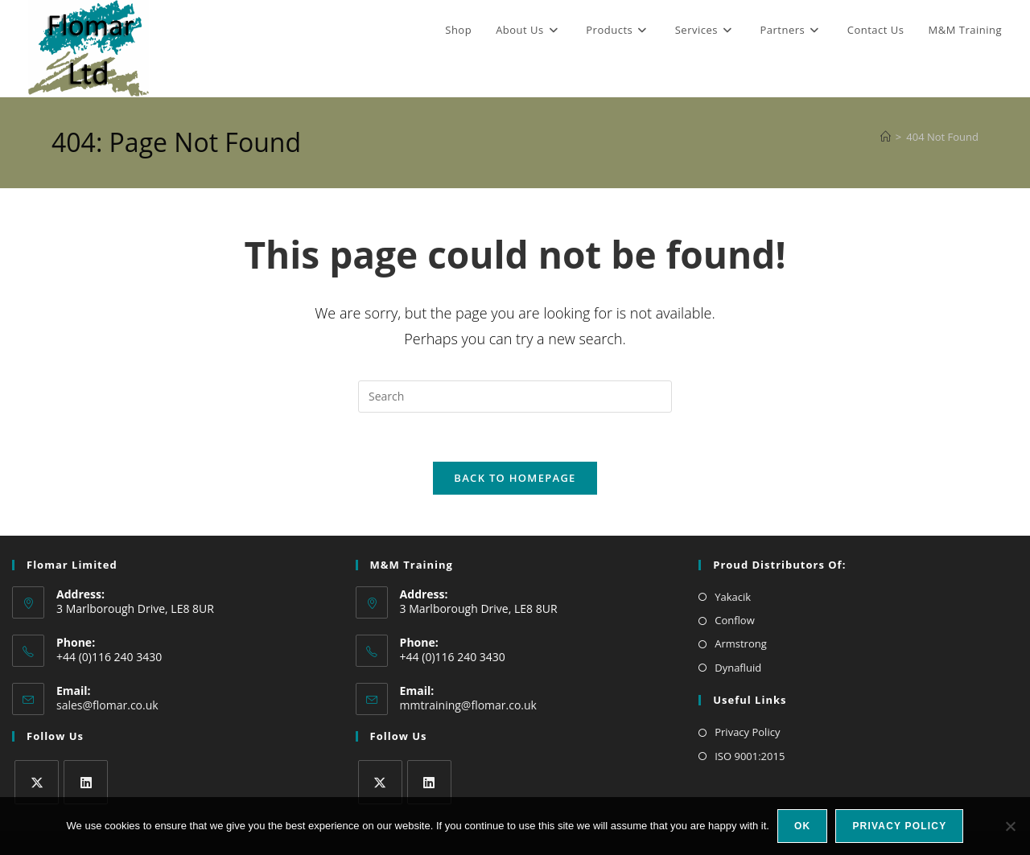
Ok (802, 826)
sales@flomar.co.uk (107, 705)
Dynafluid (738, 667)
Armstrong (741, 643)
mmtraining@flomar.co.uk (468, 705)
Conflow (735, 620)
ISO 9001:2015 (750, 756)
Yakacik (733, 597)
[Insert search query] (515, 396)
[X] (36, 782)
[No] (1010, 826)
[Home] (885, 136)
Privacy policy (899, 826)
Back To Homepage (514, 478)
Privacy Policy (747, 732)
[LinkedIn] (86, 782)
